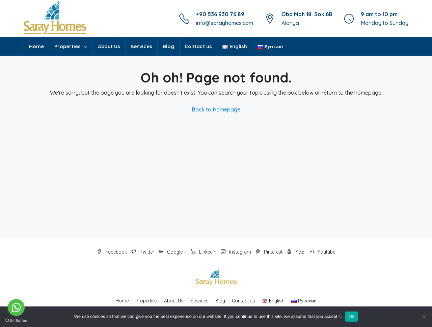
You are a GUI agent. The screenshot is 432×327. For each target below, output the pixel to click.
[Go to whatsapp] (16, 307)
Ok (351, 316)
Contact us (198, 46)
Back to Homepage (216, 109)
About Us (109, 46)
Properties (67, 46)
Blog (168, 46)
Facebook (112, 252)
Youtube (322, 252)
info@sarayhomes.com (224, 23)
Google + (173, 252)
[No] (423, 316)
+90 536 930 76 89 (220, 14)
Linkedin (204, 252)
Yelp (296, 252)
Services (141, 46)
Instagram (236, 252)
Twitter (143, 252)
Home (36, 46)
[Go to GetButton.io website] (16, 320)
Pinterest (269, 252)
